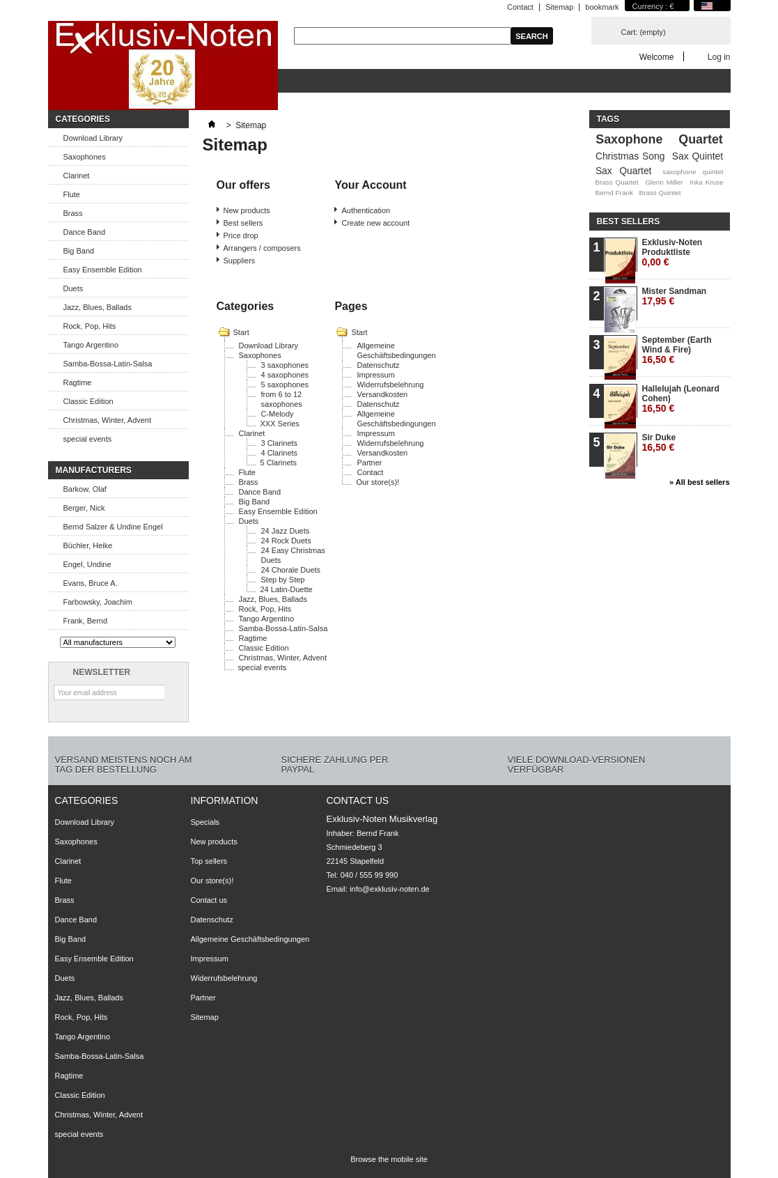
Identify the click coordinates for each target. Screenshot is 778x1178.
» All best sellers (699, 482)
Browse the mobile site (389, 1159)
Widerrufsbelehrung (390, 384)
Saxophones (84, 157)
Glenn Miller (664, 182)
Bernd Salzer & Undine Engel (113, 526)
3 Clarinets (279, 443)
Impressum (375, 375)
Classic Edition (88, 401)
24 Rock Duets (286, 540)
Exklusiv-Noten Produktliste (672, 253)
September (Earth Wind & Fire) (677, 350)
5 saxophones (285, 384)
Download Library (93, 138)
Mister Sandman (674, 296)
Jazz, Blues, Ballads (97, 307)
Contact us (209, 900)
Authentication (365, 210)
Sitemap (559, 7)
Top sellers (209, 861)
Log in (719, 56)
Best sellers (243, 223)
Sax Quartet (624, 170)
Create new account (375, 223)
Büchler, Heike (88, 545)
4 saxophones (285, 375)
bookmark (601, 7)
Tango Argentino (91, 345)
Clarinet (76, 175)
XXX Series (279, 423)
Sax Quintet (697, 156)
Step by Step (283, 579)
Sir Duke (659, 443)
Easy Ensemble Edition (102, 269)
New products (247, 210)
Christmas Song (630, 156)
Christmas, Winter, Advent (107, 420)
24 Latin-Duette (286, 589)
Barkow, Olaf (85, 489)
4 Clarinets (279, 453)
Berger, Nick (84, 508)
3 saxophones (285, 365)
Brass (73, 213)
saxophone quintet (692, 172)
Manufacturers (94, 470)
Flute (71, 194)
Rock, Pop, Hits (89, 326)
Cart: (643, 32)
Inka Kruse (706, 182)
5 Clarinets (278, 462)
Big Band (79, 251)
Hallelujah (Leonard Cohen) (680, 399)
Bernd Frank (613, 192)
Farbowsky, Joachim (97, 602)
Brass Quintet (660, 192)
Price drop (241, 235)
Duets (73, 288)
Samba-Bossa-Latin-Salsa (108, 363)
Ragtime (77, 382)
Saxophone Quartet (659, 139)
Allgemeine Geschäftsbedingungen (250, 939)
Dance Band (84, 232)
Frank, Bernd (85, 621)
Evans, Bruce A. (90, 583)
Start (241, 332)
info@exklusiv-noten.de (390, 889)
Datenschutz (378, 365)
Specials (205, 822)
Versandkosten (382, 394)
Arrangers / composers (262, 248)
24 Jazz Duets (285, 531)
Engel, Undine (87, 564)
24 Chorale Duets (291, 570)
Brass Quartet (616, 182)
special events (87, 439)
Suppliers (240, 260)
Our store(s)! (377, 482)
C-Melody (277, 414)
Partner (369, 462)
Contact (520, 7)
